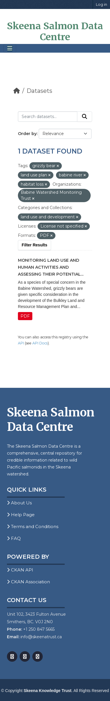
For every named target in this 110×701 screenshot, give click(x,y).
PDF (25, 316)
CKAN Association (28, 581)
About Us (19, 503)
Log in (101, 4)
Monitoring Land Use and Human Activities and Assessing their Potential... (50, 267)
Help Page (21, 514)
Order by (27, 133)
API (21, 343)
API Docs (40, 343)
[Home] (16, 90)
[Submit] (84, 116)
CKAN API (20, 570)
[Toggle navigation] (9, 48)
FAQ (14, 538)
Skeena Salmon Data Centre (55, 31)
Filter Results (34, 245)
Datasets (39, 90)
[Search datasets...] (47, 116)
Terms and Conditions (32, 526)
